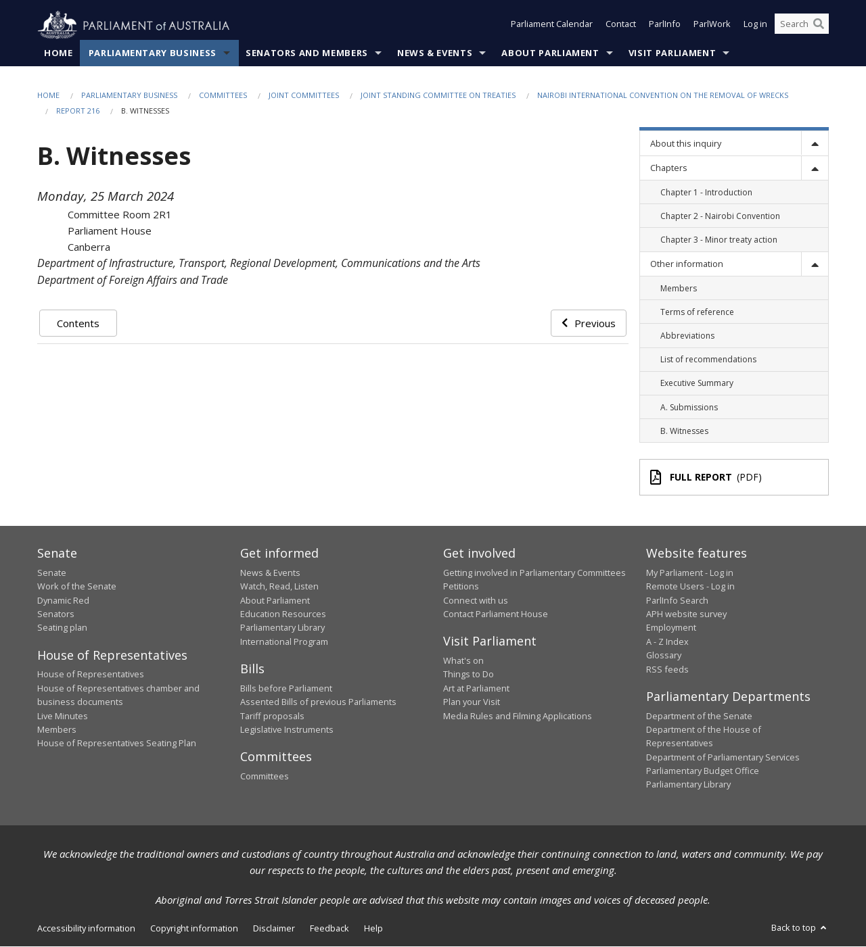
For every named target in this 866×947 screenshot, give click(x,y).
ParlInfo (665, 26)
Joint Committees (304, 96)
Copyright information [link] (194, 929)
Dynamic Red (63, 600)
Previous (589, 323)
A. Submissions (689, 407)
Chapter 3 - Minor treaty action (718, 240)
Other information (686, 264)
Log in (755, 26)
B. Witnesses (684, 431)
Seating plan (62, 628)
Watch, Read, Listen (279, 587)
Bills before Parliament (286, 688)
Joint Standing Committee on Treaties (438, 96)
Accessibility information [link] (86, 929)
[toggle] (814, 143)
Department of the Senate (699, 716)
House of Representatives (90, 675)
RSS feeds (667, 669)
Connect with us (475, 600)
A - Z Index (667, 642)
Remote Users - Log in (690, 587)
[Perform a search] (818, 26)
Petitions (461, 587)
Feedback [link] (329, 929)
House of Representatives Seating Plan (116, 743)
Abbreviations (687, 336)
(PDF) (706, 477)
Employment (671, 628)
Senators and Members (307, 53)
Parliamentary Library (282, 628)
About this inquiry (685, 144)
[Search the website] (802, 26)
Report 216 (77, 111)
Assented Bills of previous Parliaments (318, 702)
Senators (55, 614)
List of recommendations (708, 360)
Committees (223, 96)
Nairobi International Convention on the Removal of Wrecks (662, 96)
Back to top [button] (800, 928)
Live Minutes (62, 716)
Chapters (668, 168)
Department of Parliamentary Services (723, 757)
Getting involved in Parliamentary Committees (534, 573)
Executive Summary (696, 383)
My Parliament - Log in (689, 573)
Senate (51, 573)
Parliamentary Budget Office (702, 771)
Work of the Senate (76, 587)
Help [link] (373, 929)
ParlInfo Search (677, 600)
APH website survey (686, 614)
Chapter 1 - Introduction (706, 192)
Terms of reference (697, 312)
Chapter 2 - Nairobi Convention (720, 216)
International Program (284, 642)
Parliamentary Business (152, 53)
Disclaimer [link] (274, 929)
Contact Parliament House (495, 614)
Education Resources (283, 614)
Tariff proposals (272, 716)
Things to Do (468, 675)
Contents (78, 323)
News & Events (434, 53)
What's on (463, 661)
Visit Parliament (672, 53)
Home (58, 53)
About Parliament (550, 53)
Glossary (663, 656)
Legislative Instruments (287, 730)
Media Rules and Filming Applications (517, 716)
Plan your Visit (471, 702)
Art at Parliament (476, 688)
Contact (621, 26)
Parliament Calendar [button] (552, 26)
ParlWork (712, 26)
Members (678, 288)
